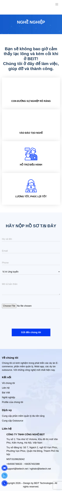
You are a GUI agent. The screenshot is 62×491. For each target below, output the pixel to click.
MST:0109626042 (15, 459)
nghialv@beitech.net (40, 468)
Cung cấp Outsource (12, 420)
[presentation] (21, 320)
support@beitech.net (17, 468)
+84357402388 (32, 464)
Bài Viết (6, 392)
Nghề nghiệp (8, 397)
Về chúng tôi (8, 383)
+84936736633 (14, 464)
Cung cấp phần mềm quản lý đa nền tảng (23, 416)
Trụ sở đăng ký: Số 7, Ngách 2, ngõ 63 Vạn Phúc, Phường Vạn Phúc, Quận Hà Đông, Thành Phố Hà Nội (32, 451)
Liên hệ (6, 388)
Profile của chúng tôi (12, 402)
